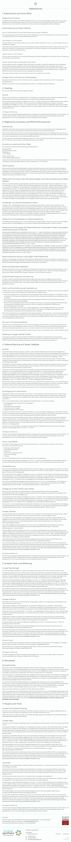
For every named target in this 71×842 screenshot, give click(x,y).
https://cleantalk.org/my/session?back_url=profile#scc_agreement (20, 792)
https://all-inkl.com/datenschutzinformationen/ (43, 99)
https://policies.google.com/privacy (10, 522)
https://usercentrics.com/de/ (51, 397)
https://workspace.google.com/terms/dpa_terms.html (15, 540)
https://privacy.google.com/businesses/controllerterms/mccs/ (17, 627)
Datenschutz (66, 833)
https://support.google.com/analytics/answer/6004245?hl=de (17, 648)
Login (68, 837)
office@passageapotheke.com (13, 157)
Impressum (58, 833)
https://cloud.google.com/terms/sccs (42, 540)
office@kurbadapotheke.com (35, 839)
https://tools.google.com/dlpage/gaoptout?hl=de (37, 644)
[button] (68, 830)
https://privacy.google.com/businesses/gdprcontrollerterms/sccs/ (50, 746)
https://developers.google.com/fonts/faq (39, 714)
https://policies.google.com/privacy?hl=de (16, 716)
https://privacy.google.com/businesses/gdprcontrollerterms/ (17, 746)
